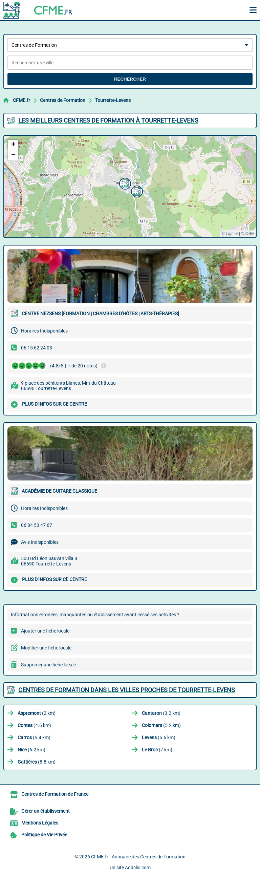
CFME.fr (21, 100)
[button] (136, 191)
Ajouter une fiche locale (45, 631)
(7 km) (157, 749)
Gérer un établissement (45, 811)
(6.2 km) (31, 749)
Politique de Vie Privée (44, 834)
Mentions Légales (39, 823)
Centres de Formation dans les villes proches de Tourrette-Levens (126, 689)
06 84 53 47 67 (36, 525)
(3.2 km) (161, 713)
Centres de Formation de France (54, 794)
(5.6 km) (158, 737)
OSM (250, 233)
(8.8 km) (37, 762)
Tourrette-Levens (113, 100)
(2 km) (37, 713)
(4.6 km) (34, 725)
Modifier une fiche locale (46, 647)
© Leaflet (229, 233)
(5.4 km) (34, 737)
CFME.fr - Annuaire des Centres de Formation (138, 856)
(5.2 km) (161, 725)
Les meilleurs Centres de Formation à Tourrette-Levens (108, 120)
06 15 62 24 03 (36, 347)
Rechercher (130, 79)
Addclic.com (138, 867)
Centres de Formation (62, 100)
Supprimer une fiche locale (48, 664)
